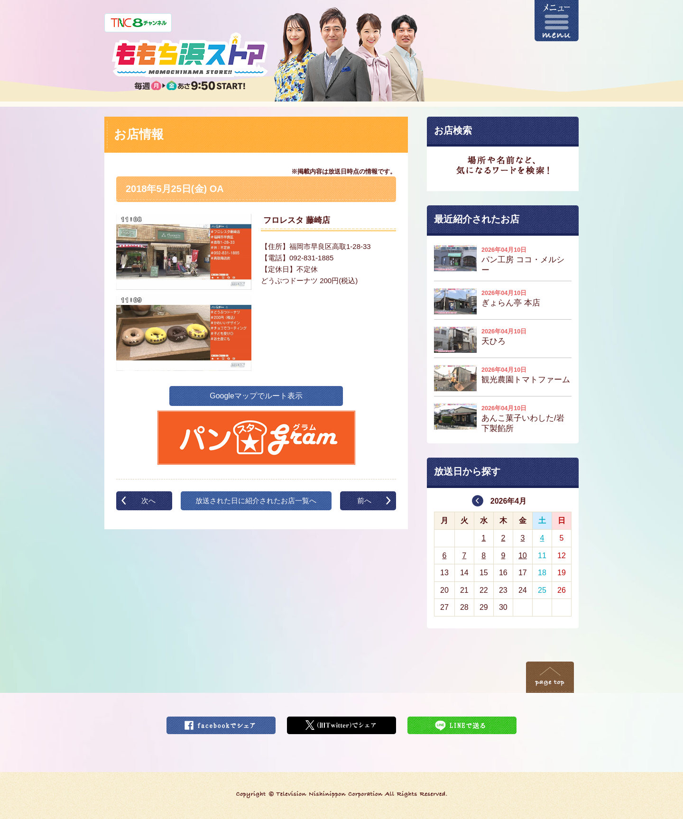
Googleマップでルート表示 (256, 396)
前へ (364, 501)
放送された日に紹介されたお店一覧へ (255, 501)
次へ (148, 501)
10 (522, 556)
